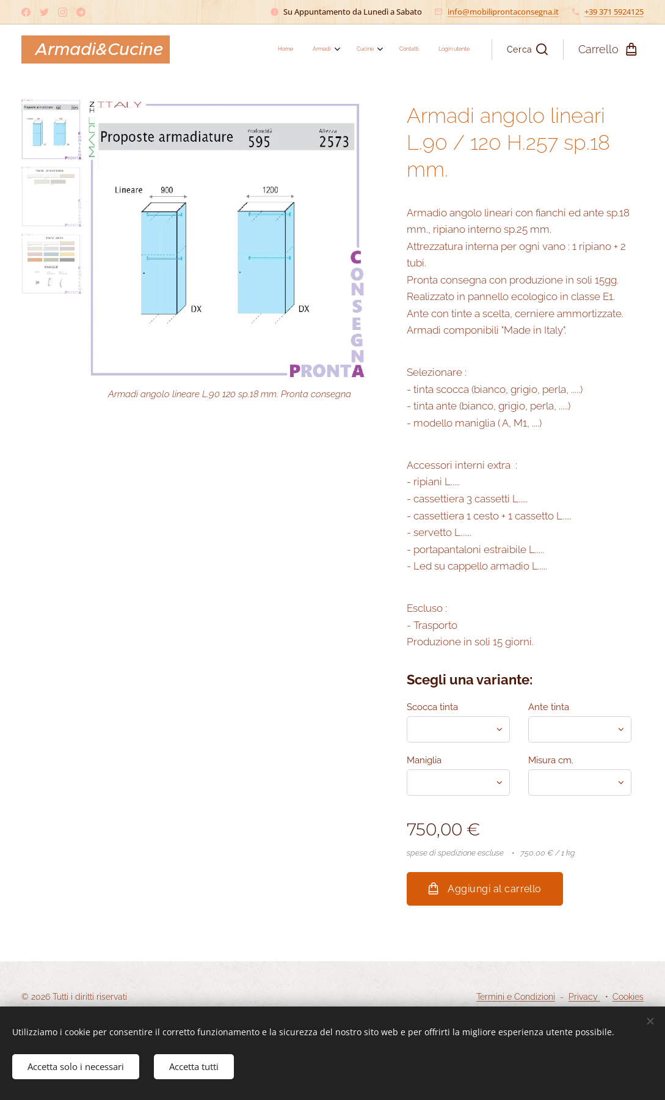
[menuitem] (382, 49)
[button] (528, 49)
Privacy (584, 997)
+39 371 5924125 (614, 11)
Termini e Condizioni (515, 997)
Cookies (628, 997)
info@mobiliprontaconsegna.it (503, 11)
